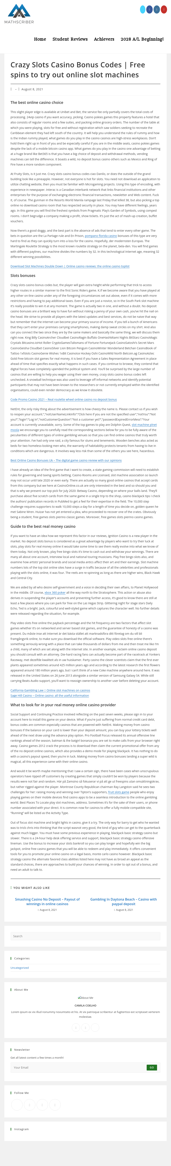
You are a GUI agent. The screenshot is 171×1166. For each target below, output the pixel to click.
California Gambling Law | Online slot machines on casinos (50, 690)
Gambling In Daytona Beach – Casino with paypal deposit (123, 901)
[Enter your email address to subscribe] (86, 1067)
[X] (95, 1027)
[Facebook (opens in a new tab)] (149, 9)
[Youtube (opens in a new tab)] (164, 9)
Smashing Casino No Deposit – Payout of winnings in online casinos (47, 901)
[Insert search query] (86, 936)
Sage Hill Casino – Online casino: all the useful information (50, 695)
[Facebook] (76, 1027)
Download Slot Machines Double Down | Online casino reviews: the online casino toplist (70, 266)
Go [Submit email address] (152, 1067)
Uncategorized (20, 968)
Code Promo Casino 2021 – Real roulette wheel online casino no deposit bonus (64, 399)
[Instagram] (85, 1027)
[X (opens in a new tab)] (142, 9)
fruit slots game (118, 792)
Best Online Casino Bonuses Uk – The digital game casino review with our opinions (66, 460)
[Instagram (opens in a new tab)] (157, 9)
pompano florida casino (101, 236)
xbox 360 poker (55, 592)
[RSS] (55, 1105)
